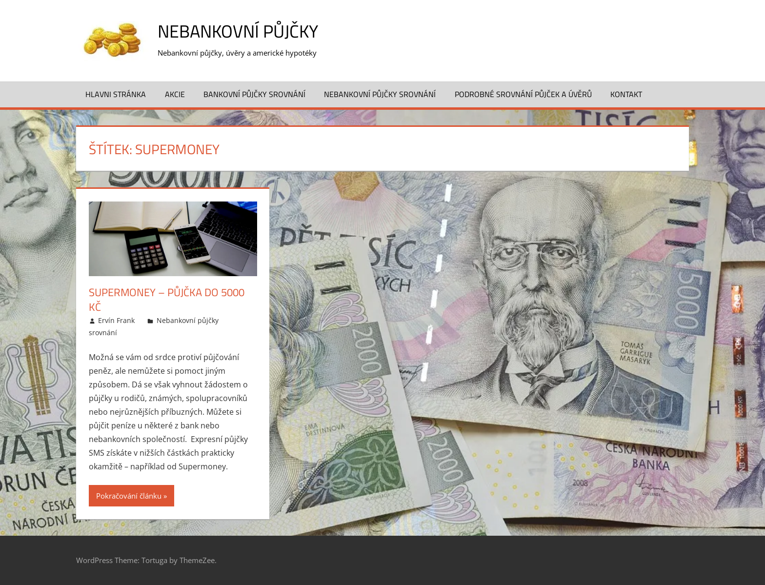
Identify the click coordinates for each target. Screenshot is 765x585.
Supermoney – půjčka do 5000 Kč (166, 300)
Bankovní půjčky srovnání (254, 94)
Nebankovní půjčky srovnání (380, 94)
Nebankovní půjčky (238, 31)
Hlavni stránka (115, 94)
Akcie (175, 94)
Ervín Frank (116, 320)
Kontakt (626, 94)
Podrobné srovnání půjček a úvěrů (523, 94)
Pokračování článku (128, 496)
